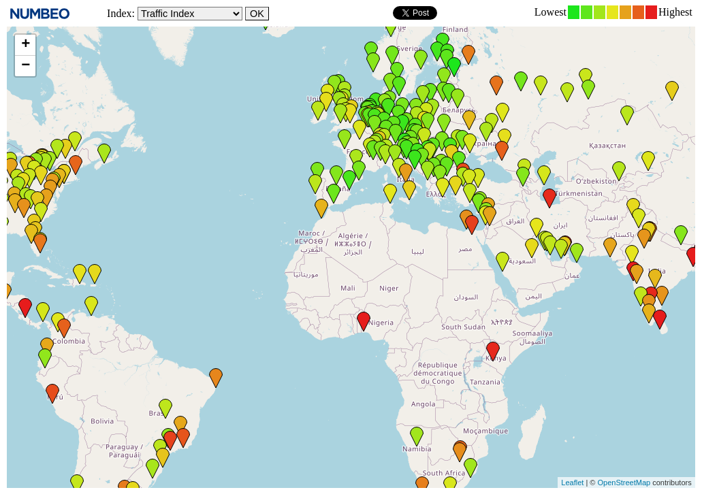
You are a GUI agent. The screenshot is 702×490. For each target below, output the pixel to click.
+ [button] (25, 45)
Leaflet (572, 482)
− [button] (25, 66)
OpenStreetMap (623, 482)
